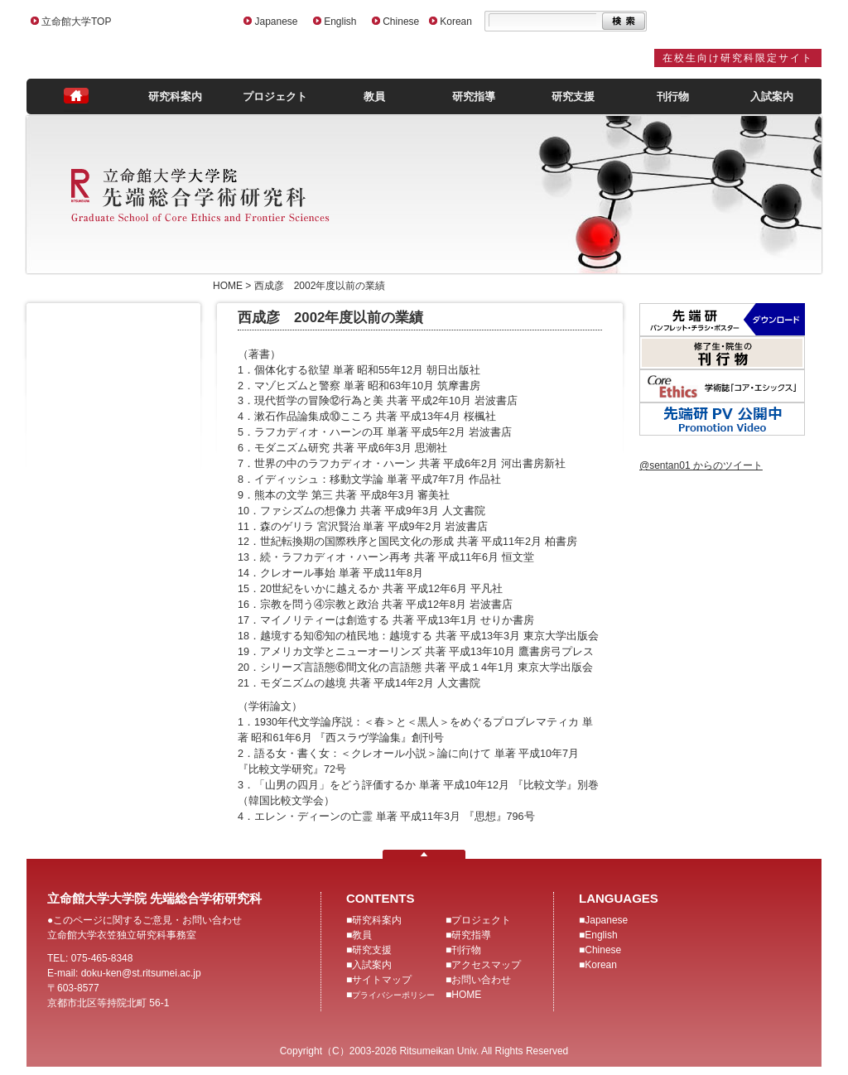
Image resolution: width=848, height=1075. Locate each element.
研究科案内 (175, 96)
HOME (466, 994)
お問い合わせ (481, 980)
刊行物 (673, 96)
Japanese (275, 21)
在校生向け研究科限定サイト (737, 58)
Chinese (401, 21)
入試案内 (771, 96)
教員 (374, 96)
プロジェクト (275, 96)
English (340, 21)
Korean (456, 21)
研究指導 (473, 96)
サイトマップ (382, 980)
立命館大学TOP (76, 21)
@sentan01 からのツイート (701, 465)
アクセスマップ (486, 965)
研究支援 (573, 96)
